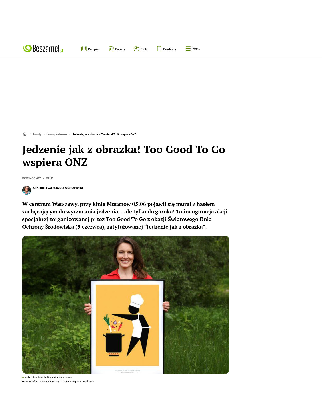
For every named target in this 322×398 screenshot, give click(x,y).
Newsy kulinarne (57, 134)
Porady (37, 134)
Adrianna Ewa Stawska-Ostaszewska (58, 188)
